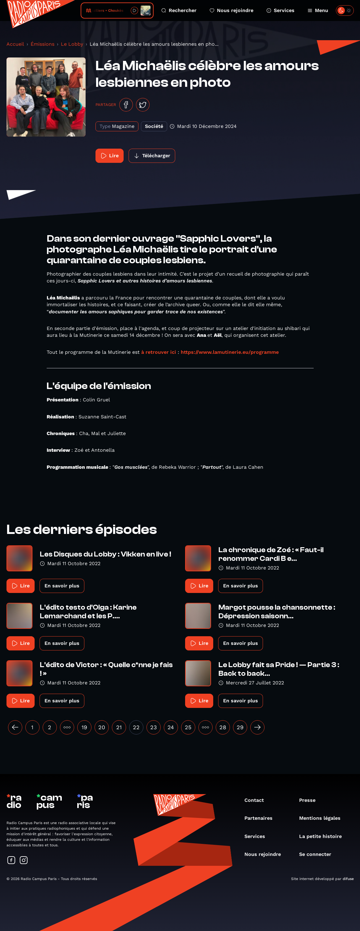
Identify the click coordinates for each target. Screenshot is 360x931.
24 (170, 727)
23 (153, 727)
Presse (310, 800)
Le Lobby (72, 44)
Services (280, 10)
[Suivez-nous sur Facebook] (11, 860)
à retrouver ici (158, 352)
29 (240, 727)
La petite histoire (323, 836)
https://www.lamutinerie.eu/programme (230, 352)
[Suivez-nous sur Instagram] (24, 860)
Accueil (15, 44)
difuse (348, 879)
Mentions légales (323, 818)
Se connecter (318, 854)
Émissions (42, 44)
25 (188, 727)
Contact (257, 800)
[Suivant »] (257, 727)
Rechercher (179, 10)
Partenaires (261, 818)
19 (84, 727)
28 (222, 727)
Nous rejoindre (231, 10)
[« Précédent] (15, 727)
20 (101, 727)
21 (119, 727)
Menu (317, 10)
